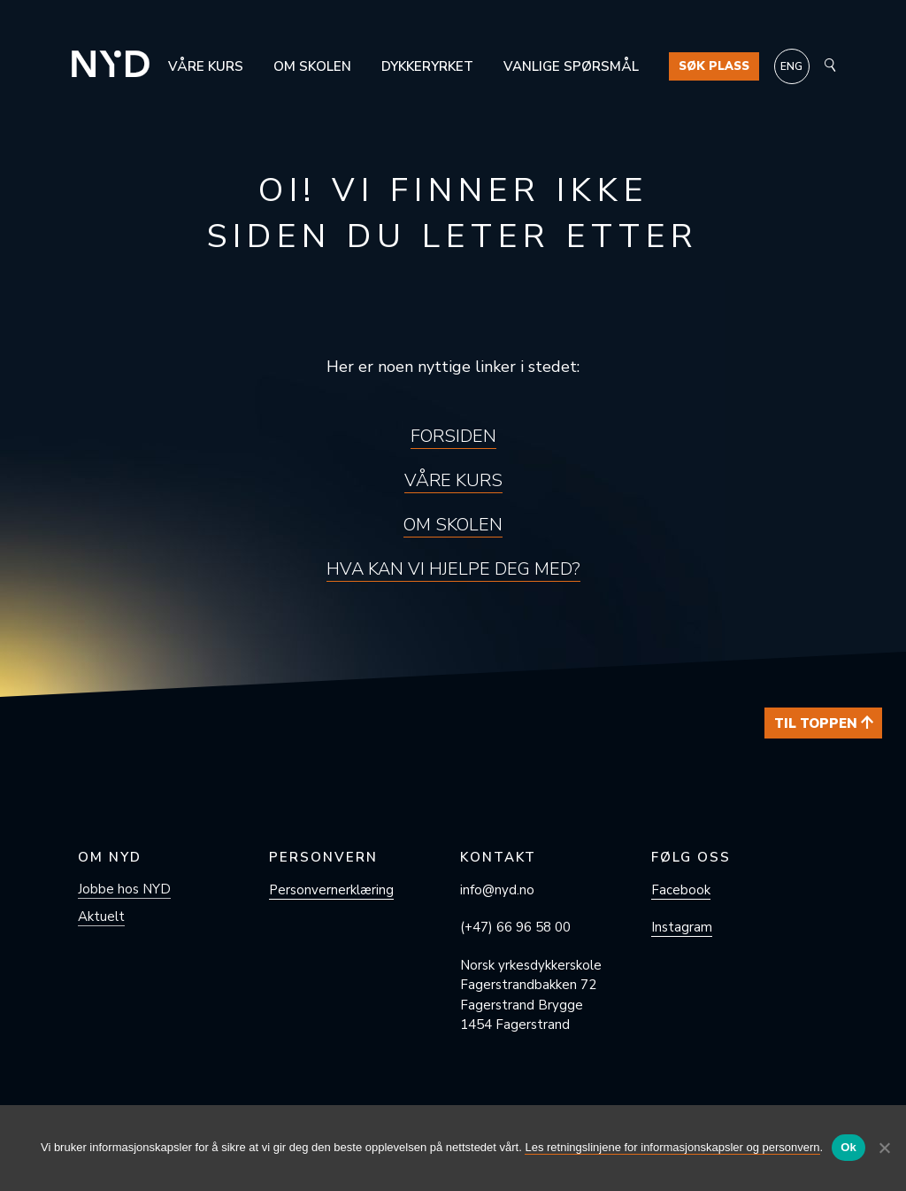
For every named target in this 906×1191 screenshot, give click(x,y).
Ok (848, 1147)
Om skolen (312, 66)
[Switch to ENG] (792, 66)
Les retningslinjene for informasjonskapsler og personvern (672, 1147)
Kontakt (498, 857)
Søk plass (714, 66)
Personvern (323, 857)
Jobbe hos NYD (124, 889)
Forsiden (453, 436)
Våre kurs (205, 66)
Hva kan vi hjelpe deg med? (453, 569)
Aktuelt (101, 916)
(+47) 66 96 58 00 (515, 927)
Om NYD (110, 857)
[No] (884, 1147)
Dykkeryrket (427, 66)
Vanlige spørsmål (571, 66)
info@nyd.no (497, 890)
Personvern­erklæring (331, 890)
